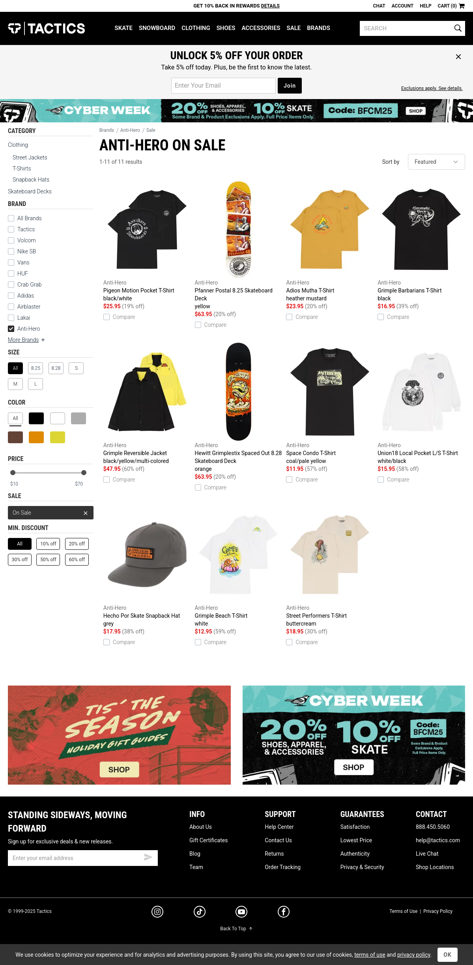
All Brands (29, 218)
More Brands (27, 340)
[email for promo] (223, 86)
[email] (83, 858)
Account (402, 6)
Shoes (226, 28)
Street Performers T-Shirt (330, 566)
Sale (294, 28)
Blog (194, 854)
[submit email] (148, 856)
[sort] (436, 162)
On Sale (51, 512)
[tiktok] (200, 913)
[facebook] (284, 913)
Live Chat (427, 854)
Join (290, 85)
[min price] (19, 484)
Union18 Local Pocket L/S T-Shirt (421, 404)
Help (425, 6)
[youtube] (241, 913)
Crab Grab (29, 284)
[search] (412, 28)
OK (447, 955)
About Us (200, 827)
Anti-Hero (24, 329)
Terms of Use (403, 911)
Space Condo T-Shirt (330, 404)
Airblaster (29, 307)
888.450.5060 (433, 827)
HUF (22, 273)
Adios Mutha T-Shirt (330, 241)
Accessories (260, 28)
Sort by (391, 162)
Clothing (195, 28)
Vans (23, 262)
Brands (318, 28)
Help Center (279, 827)
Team (196, 867)
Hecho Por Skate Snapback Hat (147, 566)
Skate (124, 28)
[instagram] (157, 913)
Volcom (26, 240)
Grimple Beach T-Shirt (238, 566)
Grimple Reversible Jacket (147, 404)
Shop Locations (435, 867)
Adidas (25, 295)
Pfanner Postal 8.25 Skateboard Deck (238, 245)
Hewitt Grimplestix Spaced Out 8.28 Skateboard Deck (238, 408)
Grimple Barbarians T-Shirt (421, 241)
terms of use (369, 955)
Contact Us (278, 840)
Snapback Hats (31, 179)
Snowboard (157, 28)
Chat (379, 6)
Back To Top (236, 928)
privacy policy (413, 955)
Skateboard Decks (30, 191)
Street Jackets (30, 157)
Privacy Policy (437, 911)
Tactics (46, 28)
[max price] (84, 484)
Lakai (23, 318)
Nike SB (26, 251)
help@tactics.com (438, 840)
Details (270, 6)
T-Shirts (22, 168)
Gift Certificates (208, 840)
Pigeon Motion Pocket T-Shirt (147, 241)
